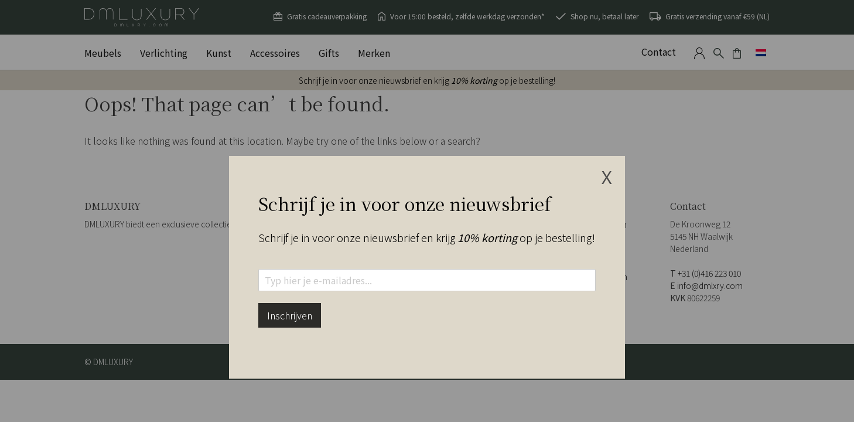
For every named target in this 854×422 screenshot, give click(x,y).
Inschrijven (289, 315)
